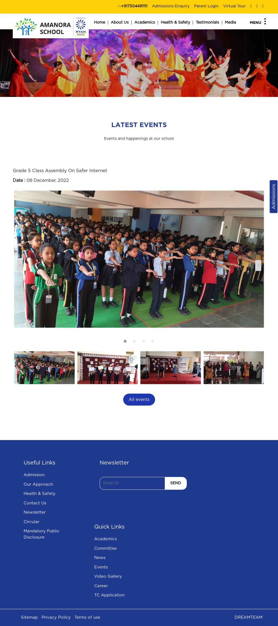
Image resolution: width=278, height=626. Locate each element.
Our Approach (38, 484)
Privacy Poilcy (56, 617)
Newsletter (35, 512)
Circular (31, 522)
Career (101, 586)
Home (99, 22)
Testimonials (207, 22)
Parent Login (206, 6)
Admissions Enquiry (170, 6)
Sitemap (29, 617)
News (99, 558)
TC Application (109, 595)
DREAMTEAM (249, 617)
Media (230, 22)
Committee (105, 548)
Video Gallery (108, 576)
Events (101, 567)
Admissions (273, 196)
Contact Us (35, 503)
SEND (175, 483)
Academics (144, 22)
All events (139, 399)
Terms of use (87, 617)
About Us (120, 22)
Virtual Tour (234, 6)
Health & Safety (175, 22)
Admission (34, 475)
